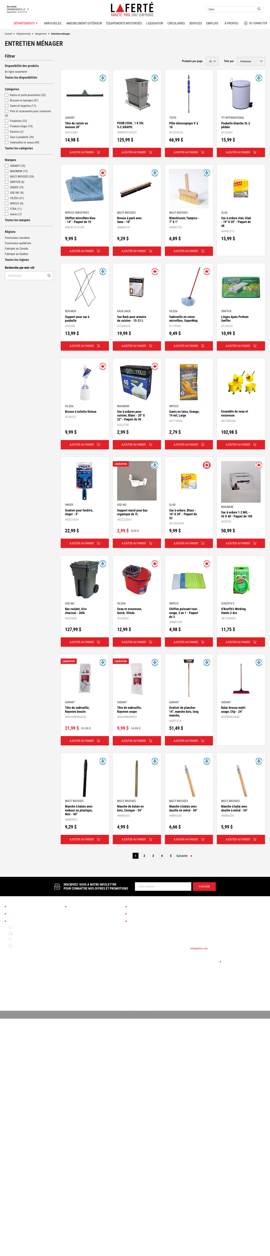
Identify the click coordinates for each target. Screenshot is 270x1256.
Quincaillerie (75, 979)
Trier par (229, 61)
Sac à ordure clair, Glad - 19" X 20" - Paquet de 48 (236, 222)
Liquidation (154, 23)
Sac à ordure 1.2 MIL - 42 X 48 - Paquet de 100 (236, 514)
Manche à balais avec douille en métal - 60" (183, 808)
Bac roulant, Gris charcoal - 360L (76, 611)
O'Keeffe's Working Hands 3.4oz (233, 611)
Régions (10, 232)
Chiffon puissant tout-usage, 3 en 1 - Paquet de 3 (183, 612)
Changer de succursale (205, 961)
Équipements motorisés (124, 23)
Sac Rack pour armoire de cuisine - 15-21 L (131, 319)
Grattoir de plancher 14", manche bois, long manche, (184, 711)
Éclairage (73, 931)
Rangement (43, 33)
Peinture (73, 949)
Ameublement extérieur (84, 23)
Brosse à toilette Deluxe (80, 411)
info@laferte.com (199, 948)
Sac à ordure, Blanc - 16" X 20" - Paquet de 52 (183, 514)
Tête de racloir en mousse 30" (76, 125)
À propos (231, 23)
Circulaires (176, 23)
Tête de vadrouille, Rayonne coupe (129, 709)
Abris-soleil (53, 23)
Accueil (11, 33)
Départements (26, 33)
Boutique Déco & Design (82, 918)
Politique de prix (20, 939)
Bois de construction (80, 961)
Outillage (73, 955)
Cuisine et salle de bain (82, 925)
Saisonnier (74, 912)
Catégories (12, 89)
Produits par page (192, 61)
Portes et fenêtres (78, 973)
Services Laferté (141, 906)
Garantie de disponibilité (25, 945)
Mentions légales (20, 921)
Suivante (181, 856)
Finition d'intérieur (79, 943)
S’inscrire (204, 886)
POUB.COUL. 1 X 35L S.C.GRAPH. (130, 125)
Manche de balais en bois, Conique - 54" (130, 808)
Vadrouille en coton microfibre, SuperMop (183, 319)
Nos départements (81, 906)
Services (195, 23)
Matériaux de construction (83, 967)
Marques (10, 160)
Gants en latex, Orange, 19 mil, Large (184, 413)
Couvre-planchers (78, 937)
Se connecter (255, 23)
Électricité (74, 992)
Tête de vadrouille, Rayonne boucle (77, 709)
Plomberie (74, 986)
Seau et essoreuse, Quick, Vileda (129, 611)
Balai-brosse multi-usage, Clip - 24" (233, 709)
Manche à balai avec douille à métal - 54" (234, 808)
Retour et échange (22, 927)
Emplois (212, 23)
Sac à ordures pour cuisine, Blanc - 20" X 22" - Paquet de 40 (131, 415)
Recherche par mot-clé (19, 267)
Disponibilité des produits (22, 66)
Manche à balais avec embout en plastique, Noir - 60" (79, 810)
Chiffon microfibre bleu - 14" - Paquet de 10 (80, 220)
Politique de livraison (23, 933)
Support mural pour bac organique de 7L (132, 512)
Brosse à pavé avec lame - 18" (129, 220)
